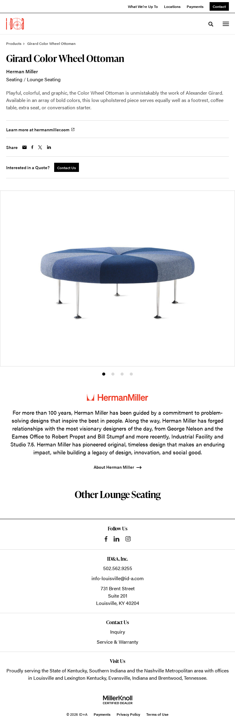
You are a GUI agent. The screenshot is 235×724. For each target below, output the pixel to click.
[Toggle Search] (210, 24)
